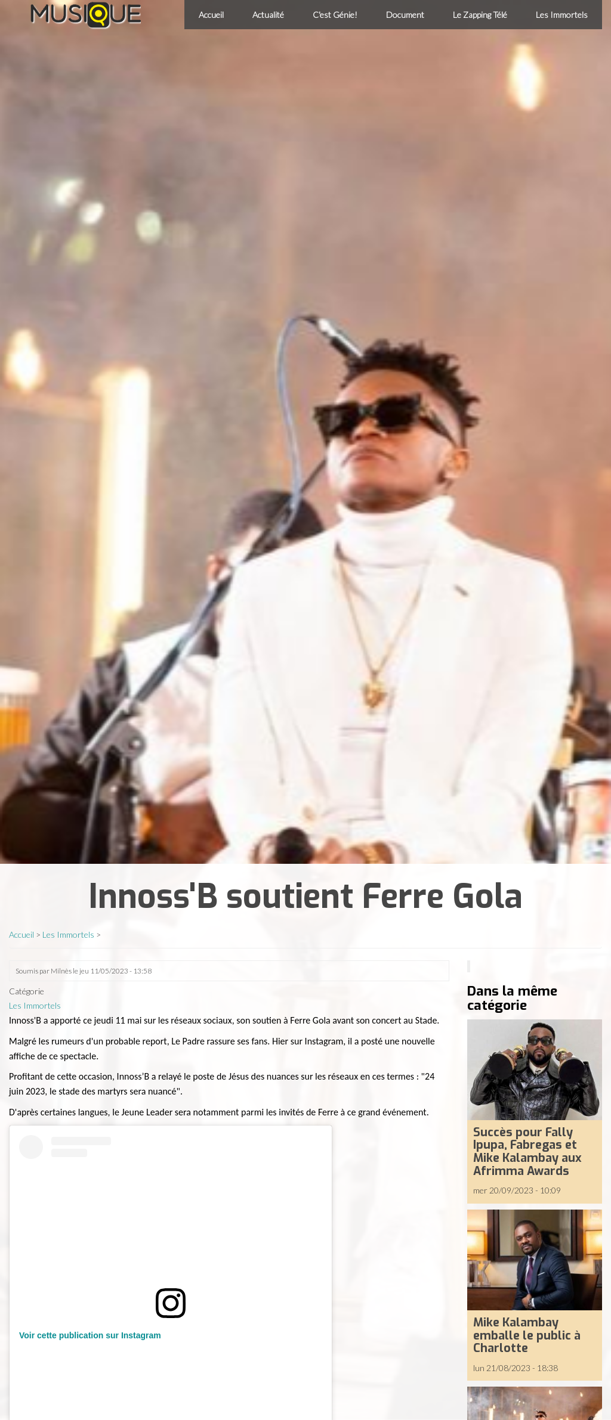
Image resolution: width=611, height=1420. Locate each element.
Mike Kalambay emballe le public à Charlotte (527, 1335)
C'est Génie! (335, 15)
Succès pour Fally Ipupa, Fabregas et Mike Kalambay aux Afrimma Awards (527, 1151)
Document (405, 15)
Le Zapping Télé (480, 15)
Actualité (268, 15)
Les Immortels (562, 15)
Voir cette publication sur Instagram (90, 1335)
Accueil (211, 15)
